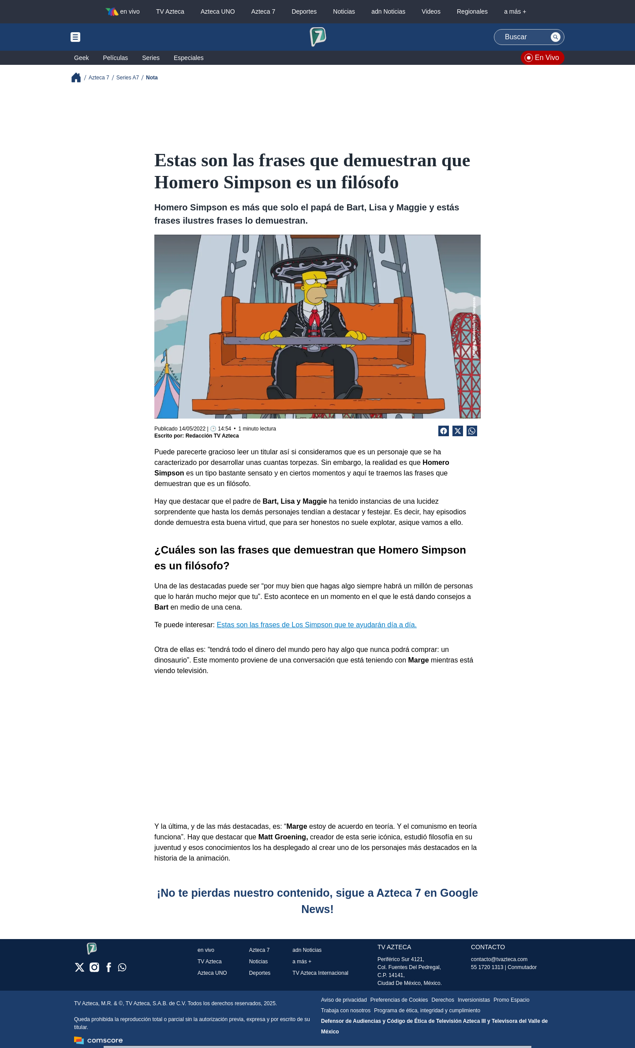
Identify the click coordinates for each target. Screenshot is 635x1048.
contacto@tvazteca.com (499, 959)
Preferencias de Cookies (399, 1000)
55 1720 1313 (487, 967)
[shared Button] (472, 431)
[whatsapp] (122, 969)
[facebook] (108, 970)
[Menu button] (106, 37)
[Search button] (555, 37)
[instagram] (94, 970)
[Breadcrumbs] (80, 77)
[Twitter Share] (457, 431)
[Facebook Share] (443, 431)
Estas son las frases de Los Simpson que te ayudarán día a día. (317, 625)
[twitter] (79, 970)
